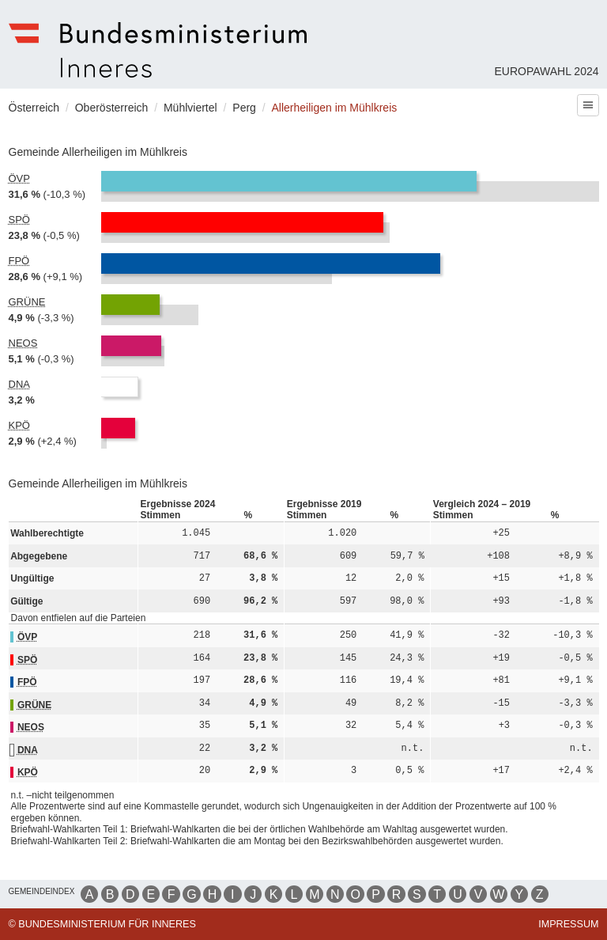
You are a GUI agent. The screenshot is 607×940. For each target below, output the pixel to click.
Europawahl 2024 (546, 71)
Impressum (568, 924)
